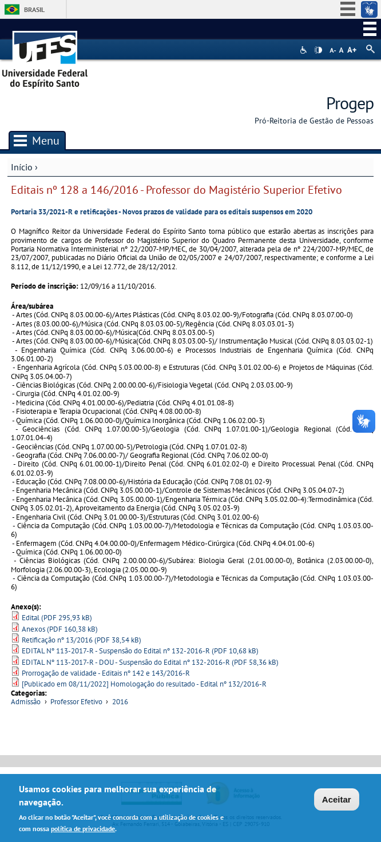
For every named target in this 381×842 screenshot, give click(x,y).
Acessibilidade (304, 50)
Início (22, 167)
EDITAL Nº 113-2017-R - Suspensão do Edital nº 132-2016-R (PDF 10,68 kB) (140, 651)
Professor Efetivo (76, 702)
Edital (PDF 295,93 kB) (57, 617)
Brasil (34, 9)
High (318, 50)
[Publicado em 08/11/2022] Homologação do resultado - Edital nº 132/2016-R (144, 684)
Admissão (26, 702)
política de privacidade (83, 831)
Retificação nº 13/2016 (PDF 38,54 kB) (81, 640)
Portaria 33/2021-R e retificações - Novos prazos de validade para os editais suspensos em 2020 (161, 212)
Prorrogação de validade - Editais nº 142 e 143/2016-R (106, 673)
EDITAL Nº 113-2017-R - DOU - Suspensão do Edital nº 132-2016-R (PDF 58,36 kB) (150, 662)
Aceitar (336, 802)
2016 (120, 702)
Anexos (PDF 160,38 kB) (60, 629)
